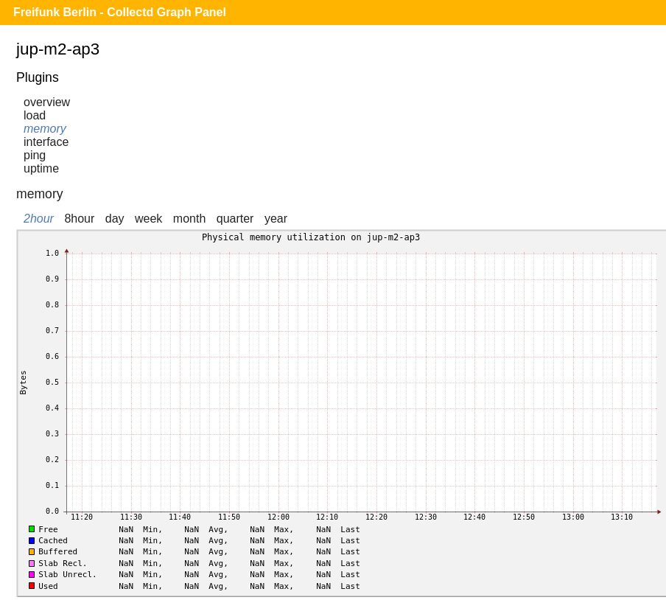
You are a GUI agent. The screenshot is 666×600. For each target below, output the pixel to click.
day (115, 218)
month (189, 218)
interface (46, 142)
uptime (41, 168)
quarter (235, 218)
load (35, 115)
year (275, 218)
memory (45, 128)
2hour (39, 218)
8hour (79, 218)
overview (47, 102)
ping (35, 155)
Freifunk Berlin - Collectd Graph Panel (119, 12)
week (148, 218)
